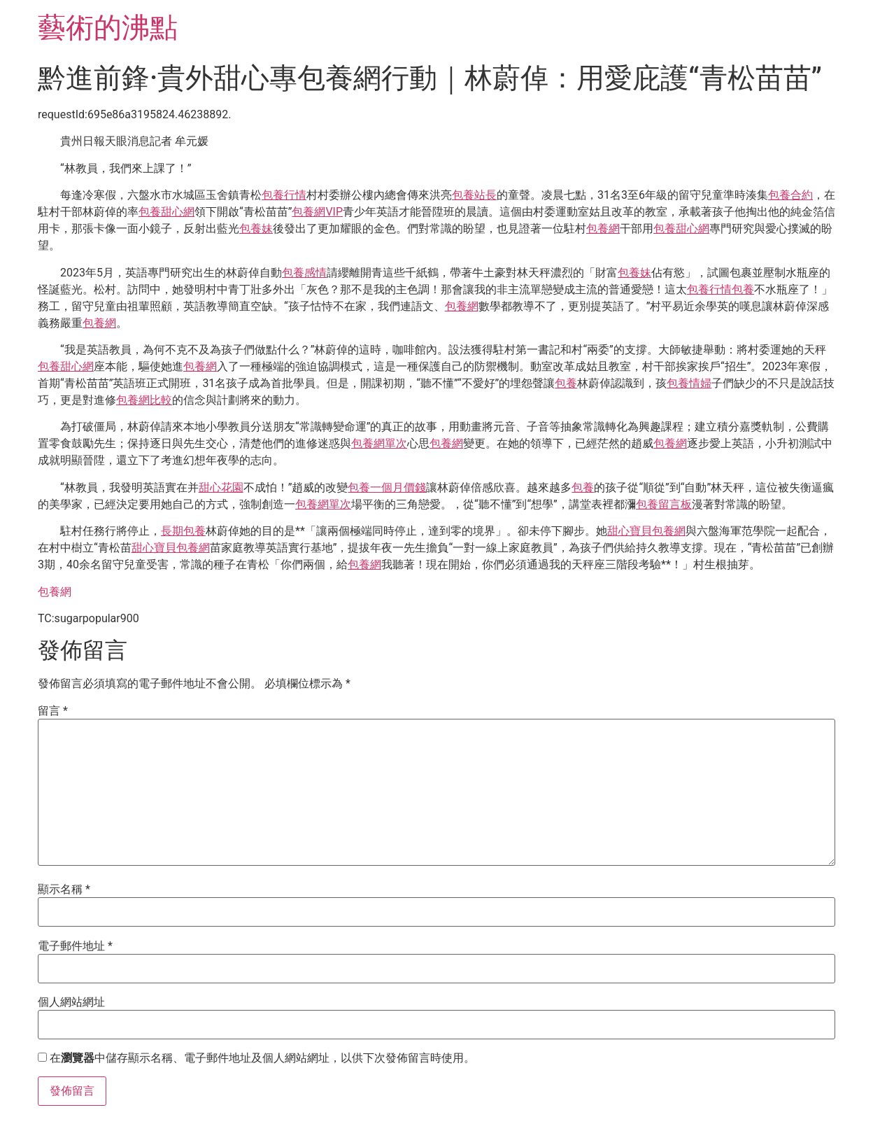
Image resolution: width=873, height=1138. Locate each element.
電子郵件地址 (75, 946)
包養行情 (284, 195)
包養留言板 (664, 504)
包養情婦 (689, 383)
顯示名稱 (64, 889)
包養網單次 (379, 443)
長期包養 (183, 531)
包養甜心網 (166, 211)
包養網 (603, 228)
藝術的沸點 (108, 27)
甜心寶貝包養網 (646, 531)
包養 (743, 289)
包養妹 (256, 228)
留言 (53, 711)
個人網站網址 (71, 1002)
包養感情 (304, 272)
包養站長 (474, 195)
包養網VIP (317, 211)
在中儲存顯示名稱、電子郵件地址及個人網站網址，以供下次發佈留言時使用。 (262, 1058)
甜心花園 (221, 487)
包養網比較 (144, 400)
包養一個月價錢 (387, 487)
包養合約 (790, 195)
